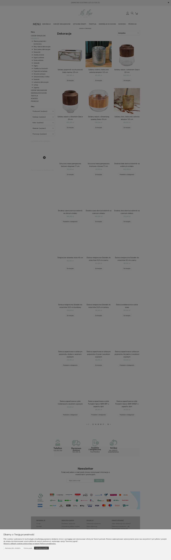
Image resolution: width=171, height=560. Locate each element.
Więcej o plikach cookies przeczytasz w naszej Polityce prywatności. (29, 544)
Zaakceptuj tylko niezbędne (13, 548)
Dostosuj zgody (27, 548)
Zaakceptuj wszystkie (41, 548)
